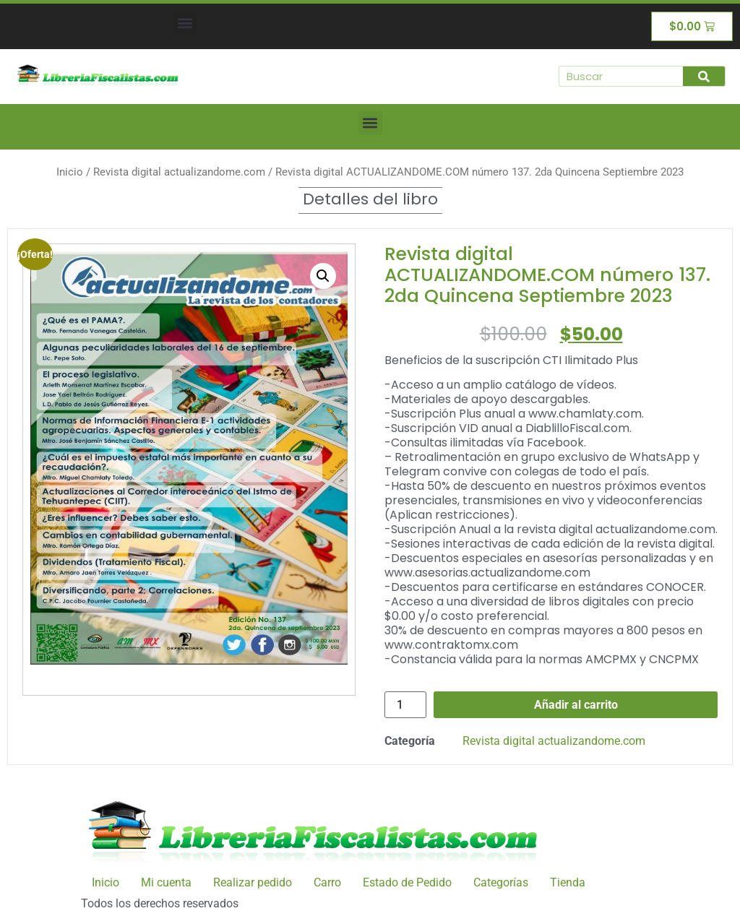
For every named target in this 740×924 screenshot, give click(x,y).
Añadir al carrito (576, 705)
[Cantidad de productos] (405, 704)
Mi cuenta (166, 882)
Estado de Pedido (407, 882)
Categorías (500, 882)
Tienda (567, 882)
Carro (327, 882)
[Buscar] (704, 76)
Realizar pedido (252, 882)
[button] (185, 23)
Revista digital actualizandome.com (179, 171)
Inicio (69, 171)
